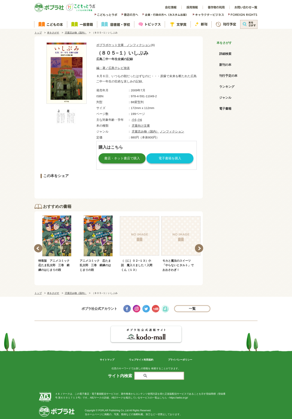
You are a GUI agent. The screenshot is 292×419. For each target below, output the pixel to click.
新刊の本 (225, 64)
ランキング (226, 86)
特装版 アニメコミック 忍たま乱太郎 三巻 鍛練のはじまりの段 (54, 265)
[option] (56, 243)
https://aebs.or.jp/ (178, 397)
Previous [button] (38, 248)
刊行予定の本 (228, 75)
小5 (134, 119)
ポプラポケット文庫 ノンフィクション (123, 45)
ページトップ (253, 413)
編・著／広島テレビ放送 (113, 68)
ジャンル (225, 97)
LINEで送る (172, 186)
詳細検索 (225, 53)
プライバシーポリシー (180, 359)
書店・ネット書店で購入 (122, 158)
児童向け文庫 (141, 125)
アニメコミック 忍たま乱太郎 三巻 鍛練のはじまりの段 (95, 265)
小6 (139, 119)
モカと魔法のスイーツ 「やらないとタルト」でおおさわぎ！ (178, 265)
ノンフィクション (172, 131)
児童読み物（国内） (76, 32)
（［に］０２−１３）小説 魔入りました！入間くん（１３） (136, 265)
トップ (38, 32)
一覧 (192, 309)
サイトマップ (107, 359)
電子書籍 (225, 108)
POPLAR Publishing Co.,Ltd (113, 410)
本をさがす (53, 32)
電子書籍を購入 (170, 158)
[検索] (164, 376)
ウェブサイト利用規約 (141, 359)
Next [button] (199, 248)
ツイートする (118, 186)
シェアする (65, 186)
